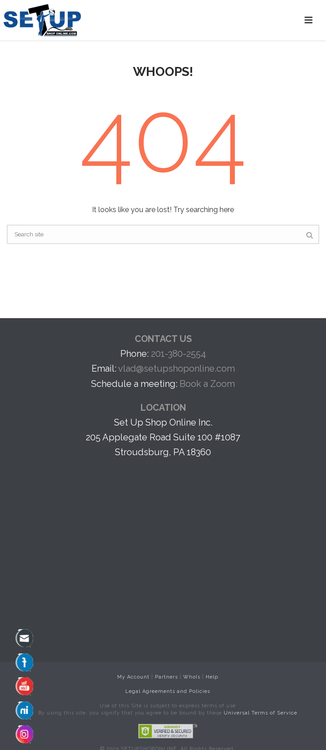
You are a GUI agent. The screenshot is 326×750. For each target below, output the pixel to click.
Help (212, 677)
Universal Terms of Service (260, 713)
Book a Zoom (207, 383)
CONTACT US (163, 338)
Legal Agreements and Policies (167, 691)
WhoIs (191, 677)
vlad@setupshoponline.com (176, 368)
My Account (133, 677)
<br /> (167, 514)
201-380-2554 (178, 353)
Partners (166, 677)
